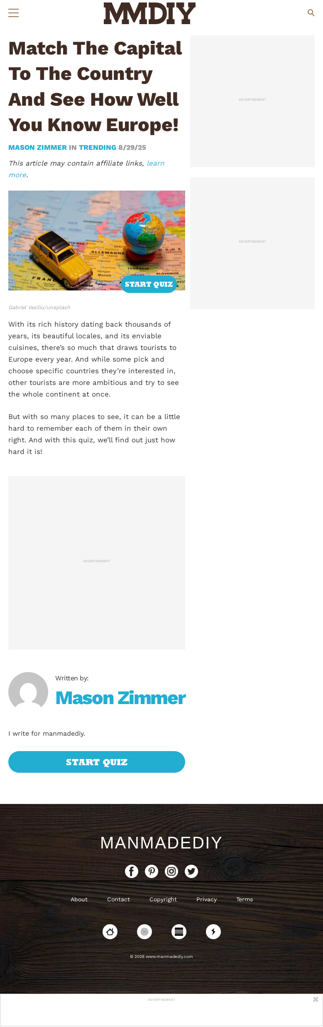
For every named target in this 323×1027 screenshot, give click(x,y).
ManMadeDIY (161, 843)
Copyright (163, 899)
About (79, 899)
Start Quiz (149, 284)
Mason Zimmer (38, 147)
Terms (244, 899)
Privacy (206, 899)
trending (97, 147)
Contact (118, 899)
